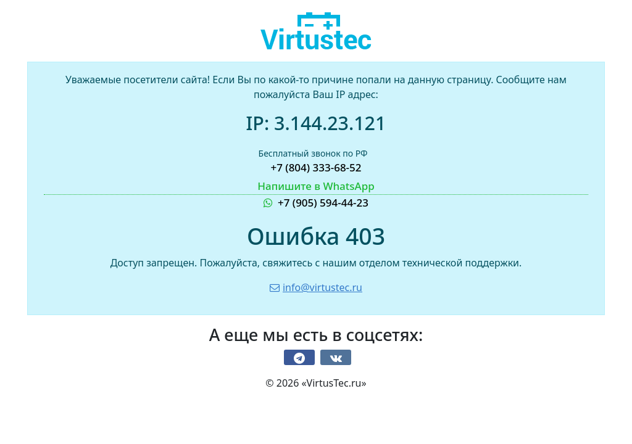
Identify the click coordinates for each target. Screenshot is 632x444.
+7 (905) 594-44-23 (316, 194)
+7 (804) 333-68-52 (315, 167)
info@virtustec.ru (316, 287)
